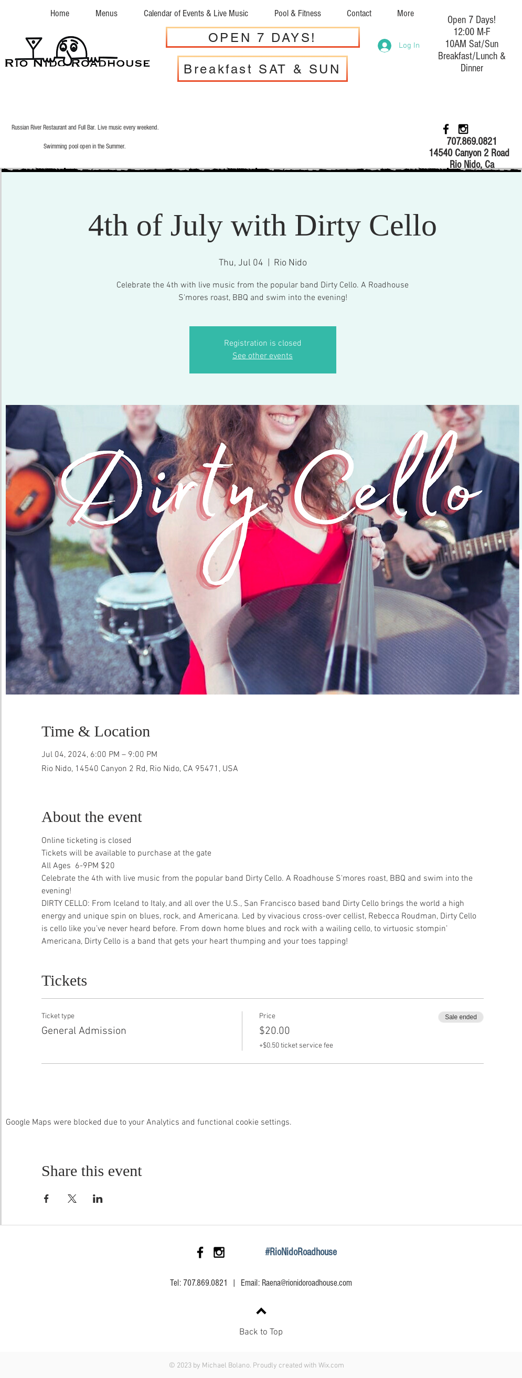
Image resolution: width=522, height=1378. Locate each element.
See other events (262, 356)
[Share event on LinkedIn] (98, 1198)
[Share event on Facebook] (46, 1198)
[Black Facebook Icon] (446, 129)
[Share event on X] (72, 1198)
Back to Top (261, 1332)
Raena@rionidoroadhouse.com (307, 1283)
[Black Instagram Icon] (463, 129)
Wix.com (331, 1365)
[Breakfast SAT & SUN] (262, 69)
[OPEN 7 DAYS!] (263, 37)
